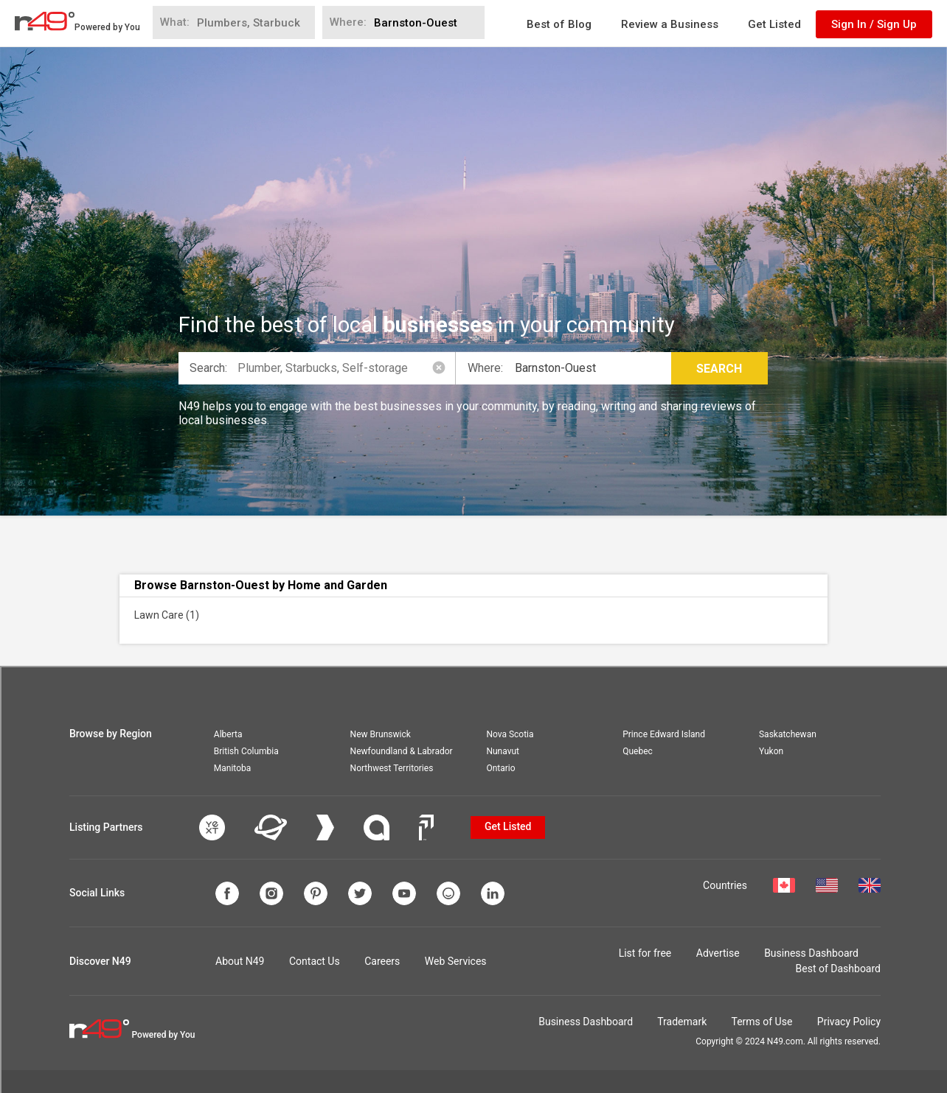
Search (719, 369)
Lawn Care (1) (166, 615)
